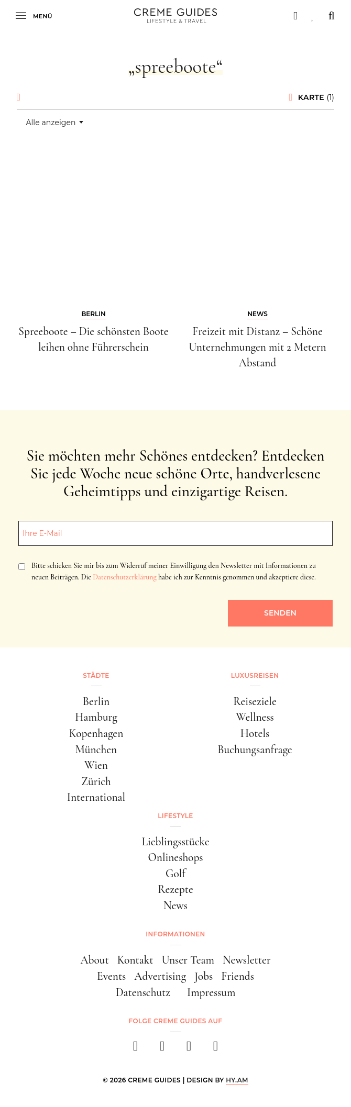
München (96, 749)
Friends (237, 976)
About (94, 960)
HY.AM (237, 1080)
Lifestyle (175, 816)
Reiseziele (254, 701)
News (175, 905)
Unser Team (187, 960)
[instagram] (162, 1049)
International (96, 797)
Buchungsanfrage (254, 749)
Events (111, 976)
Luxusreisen (255, 675)
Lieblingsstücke (175, 841)
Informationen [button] (175, 934)
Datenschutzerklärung (124, 577)
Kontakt (135, 960)
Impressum (211, 992)
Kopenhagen (96, 733)
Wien (96, 765)
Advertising (160, 976)
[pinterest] (189, 1049)
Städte (96, 675)
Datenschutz (143, 992)
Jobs (203, 976)
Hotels (254, 733)
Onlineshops (175, 857)
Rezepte (175, 889)
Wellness (254, 717)
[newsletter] (215, 1049)
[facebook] (135, 1049)
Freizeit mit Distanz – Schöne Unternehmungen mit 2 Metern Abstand (257, 347)
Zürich (96, 781)
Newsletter (247, 960)
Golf (175, 873)
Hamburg (96, 717)
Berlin (96, 701)
